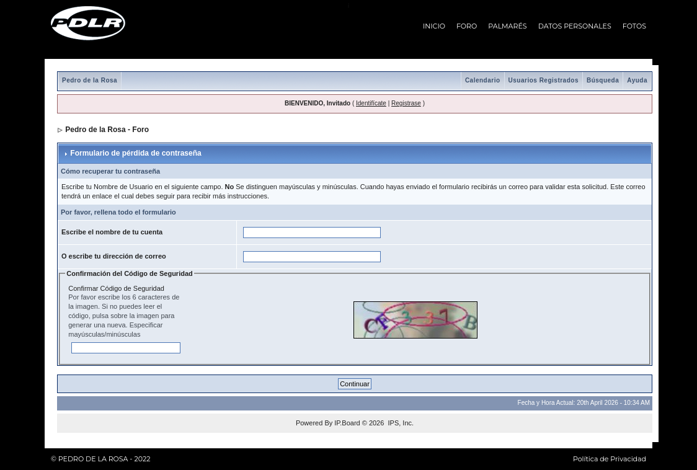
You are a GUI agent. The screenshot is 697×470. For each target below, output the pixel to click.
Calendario (482, 80)
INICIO (434, 26)
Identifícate (371, 103)
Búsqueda (603, 80)
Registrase (406, 103)
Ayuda (637, 80)
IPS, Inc (400, 423)
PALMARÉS (507, 26)
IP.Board (347, 423)
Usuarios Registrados (543, 80)
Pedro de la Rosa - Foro (107, 129)
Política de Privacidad (609, 458)
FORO (466, 26)
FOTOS (634, 26)
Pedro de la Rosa (89, 80)
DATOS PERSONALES (574, 26)
